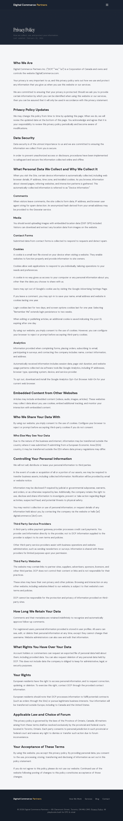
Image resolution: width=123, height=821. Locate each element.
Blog (97, 799)
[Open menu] (107, 5)
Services (88, 799)
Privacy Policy (97, 809)
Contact (106, 799)
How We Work (75, 799)
